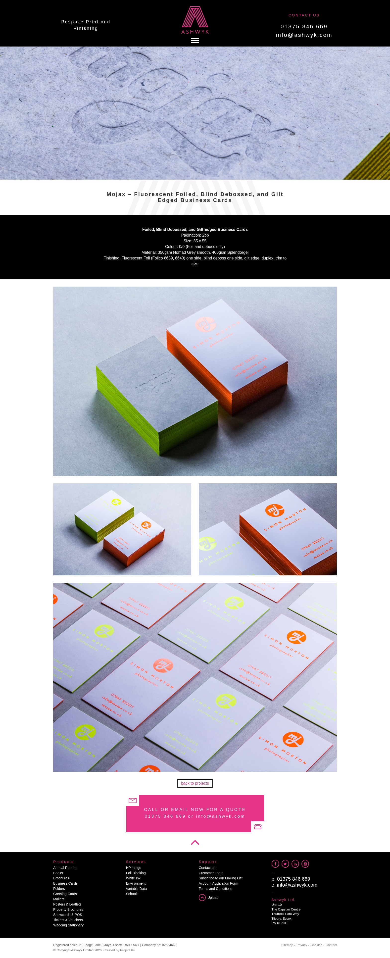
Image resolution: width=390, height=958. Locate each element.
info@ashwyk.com (304, 35)
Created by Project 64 (119, 950)
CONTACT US (304, 15)
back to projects (195, 783)
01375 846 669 (304, 26)
